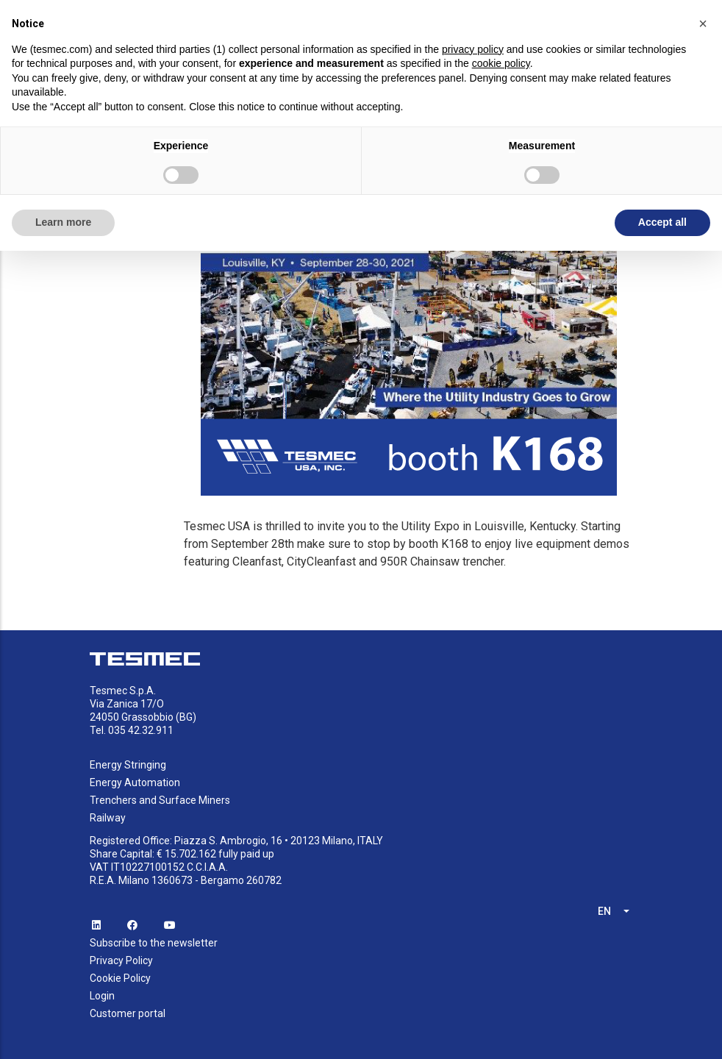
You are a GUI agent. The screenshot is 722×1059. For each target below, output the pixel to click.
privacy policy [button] (473, 49)
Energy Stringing (128, 765)
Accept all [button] (662, 222)
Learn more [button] (63, 222)
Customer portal (127, 1013)
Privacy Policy (121, 960)
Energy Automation (135, 782)
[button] (703, 23)
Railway (108, 818)
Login (102, 996)
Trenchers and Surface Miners (160, 800)
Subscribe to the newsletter (154, 943)
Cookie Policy (120, 978)
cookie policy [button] (501, 63)
